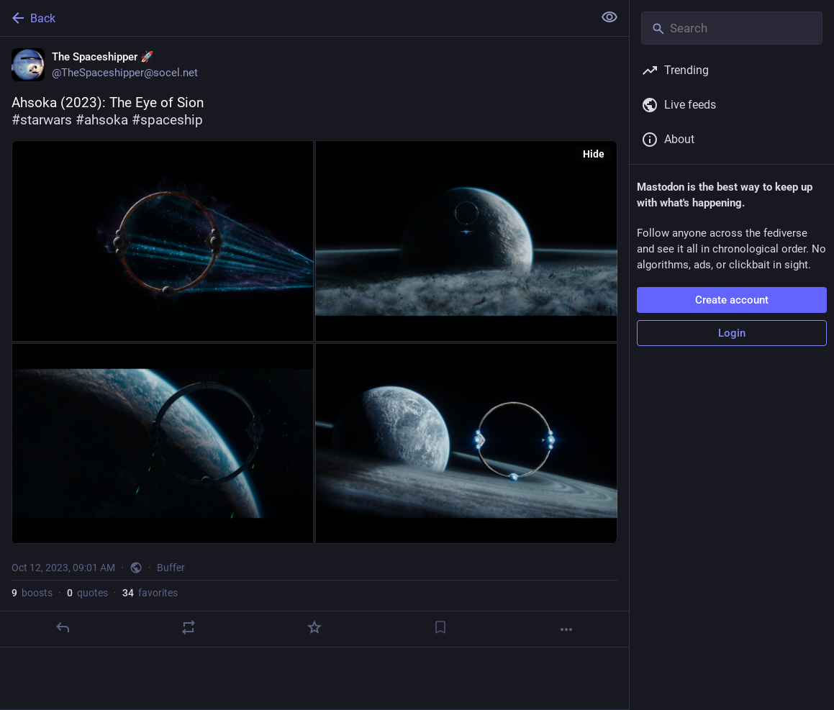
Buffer (171, 567)
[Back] (295, 18)
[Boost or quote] (188, 627)
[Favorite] (314, 627)
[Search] (731, 28)
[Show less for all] (609, 17)
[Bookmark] (440, 627)
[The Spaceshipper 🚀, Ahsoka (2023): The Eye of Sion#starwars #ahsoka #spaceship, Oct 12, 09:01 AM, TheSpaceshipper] (314, 342)
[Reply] (62, 627)
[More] (566, 629)
